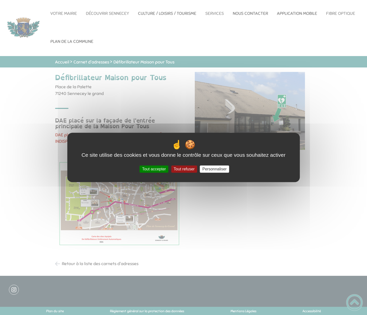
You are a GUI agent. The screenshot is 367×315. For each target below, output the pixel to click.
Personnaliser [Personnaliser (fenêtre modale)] (214, 169)
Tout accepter (154, 169)
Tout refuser (184, 169)
